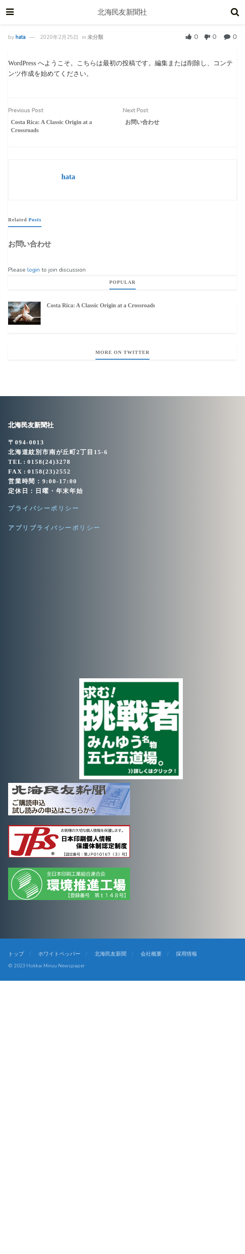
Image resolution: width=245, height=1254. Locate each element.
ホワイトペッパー (59, 956)
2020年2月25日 (59, 37)
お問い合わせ (29, 247)
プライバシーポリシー (43, 511)
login (33, 273)
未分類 (95, 37)
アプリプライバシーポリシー (54, 531)
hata (20, 37)
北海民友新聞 (110, 956)
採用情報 (186, 956)
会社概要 (151, 956)
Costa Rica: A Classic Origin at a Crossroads (101, 308)
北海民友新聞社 (122, 12)
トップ (16, 956)
